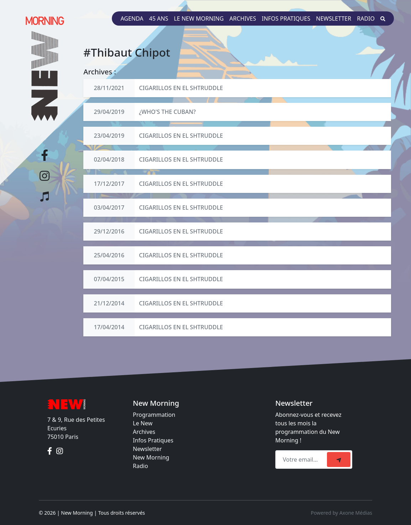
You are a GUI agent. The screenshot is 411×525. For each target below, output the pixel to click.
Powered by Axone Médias (341, 512)
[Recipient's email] (302, 459)
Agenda (131, 18)
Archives (242, 18)
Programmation (154, 415)
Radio (366, 18)
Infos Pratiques (153, 440)
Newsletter (333, 18)
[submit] (338, 459)
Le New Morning (199, 18)
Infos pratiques (286, 18)
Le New (142, 423)
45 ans (158, 18)
